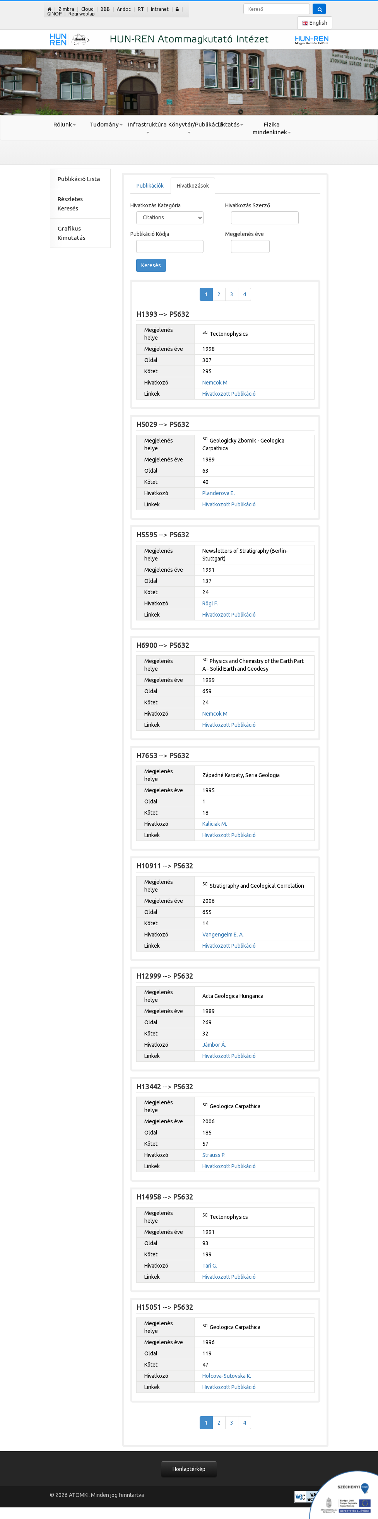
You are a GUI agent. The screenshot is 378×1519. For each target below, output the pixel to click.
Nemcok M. (215, 382)
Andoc (124, 9)
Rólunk (64, 124)
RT (141, 9)
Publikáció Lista (79, 179)
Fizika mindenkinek (272, 128)
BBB (105, 9)
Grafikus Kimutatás (72, 233)
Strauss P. (214, 1155)
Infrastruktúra (147, 127)
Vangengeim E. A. (223, 934)
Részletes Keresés (70, 204)
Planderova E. (218, 493)
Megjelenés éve (244, 234)
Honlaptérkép (189, 1469)
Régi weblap (81, 13)
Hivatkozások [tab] (193, 186)
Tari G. (209, 1266)
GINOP (54, 13)
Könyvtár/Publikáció (189, 127)
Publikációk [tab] (150, 186)
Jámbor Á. (214, 1045)
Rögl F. (210, 603)
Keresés (151, 265)
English (314, 23)
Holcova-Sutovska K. (226, 1376)
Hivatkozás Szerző (247, 205)
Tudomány (106, 124)
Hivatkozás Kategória (155, 205)
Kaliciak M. (214, 824)
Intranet (160, 9)
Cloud (87, 9)
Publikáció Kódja (149, 234)
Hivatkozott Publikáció (229, 394)
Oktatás (230, 124)
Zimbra (66, 9)
